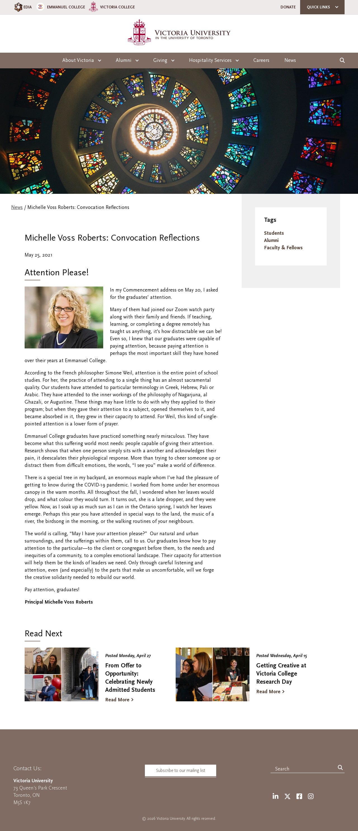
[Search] (340, 768)
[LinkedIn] (275, 797)
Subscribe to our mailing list (180, 770)
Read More (117, 700)
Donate (288, 7)
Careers (261, 60)
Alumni (271, 240)
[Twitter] (287, 797)
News (290, 60)
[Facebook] (299, 797)
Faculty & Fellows (283, 248)
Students (274, 233)
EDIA (22, 7)
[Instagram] (311, 797)
